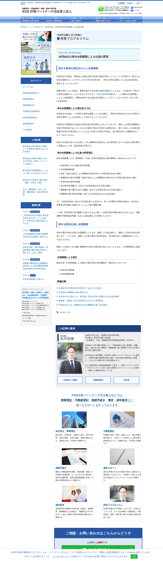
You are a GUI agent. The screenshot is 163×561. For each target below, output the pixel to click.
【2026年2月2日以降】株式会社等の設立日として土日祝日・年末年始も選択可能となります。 (36, 219)
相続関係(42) (28, 99)
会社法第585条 (88, 80)
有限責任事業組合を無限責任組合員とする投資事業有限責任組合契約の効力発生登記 (35, 266)
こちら (34, 321)
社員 (68, 312)
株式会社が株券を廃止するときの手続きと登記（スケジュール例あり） (35, 161)
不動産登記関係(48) (31, 111)
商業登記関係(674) (31, 93)
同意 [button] (134, 556)
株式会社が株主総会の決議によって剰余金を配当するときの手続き (35, 149)
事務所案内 (98, 380)
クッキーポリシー (60, 556)
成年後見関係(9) (30, 117)
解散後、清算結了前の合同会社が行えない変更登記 (81, 300)
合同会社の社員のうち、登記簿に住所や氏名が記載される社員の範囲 (89, 296)
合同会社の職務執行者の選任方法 (73, 292)
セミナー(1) (28, 87)
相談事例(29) (28, 123)
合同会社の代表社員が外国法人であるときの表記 (80, 288)
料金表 (126, 380)
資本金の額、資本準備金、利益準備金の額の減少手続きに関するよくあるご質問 (35, 250)
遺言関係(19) (28, 105)
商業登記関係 (77, 53)
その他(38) (27, 130)
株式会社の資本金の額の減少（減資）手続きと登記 (35, 181)
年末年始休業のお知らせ (33, 279)
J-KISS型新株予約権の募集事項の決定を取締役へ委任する (35, 235)
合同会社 (62, 312)
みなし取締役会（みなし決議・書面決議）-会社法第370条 (35, 192)
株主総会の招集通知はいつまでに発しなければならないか (35, 171)
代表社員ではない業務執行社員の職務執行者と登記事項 (83, 305)
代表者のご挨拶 (70, 380)
